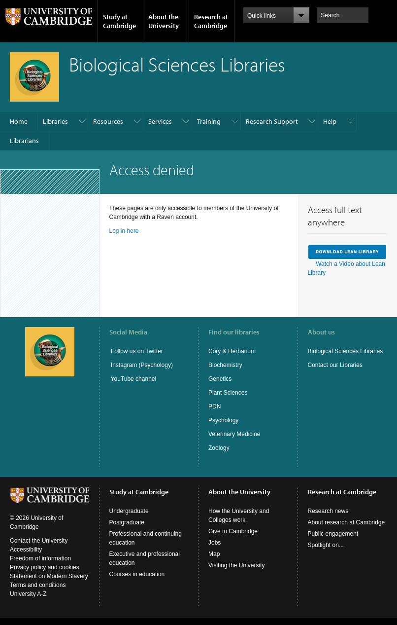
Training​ (209, 121)
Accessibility (26, 549)
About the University (163, 21)
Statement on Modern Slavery (49, 576)
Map (214, 554)
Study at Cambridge (119, 21)
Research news (328, 511)
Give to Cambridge (233, 531)
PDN (214, 406)
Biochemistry (225, 365)
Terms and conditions (38, 585)
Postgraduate (126, 522)
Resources (108, 121)
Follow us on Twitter (136, 351)
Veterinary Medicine (234, 434)
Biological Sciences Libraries (345, 351)
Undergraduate (129, 511)
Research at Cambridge (211, 21)
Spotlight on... (326, 545)
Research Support (272, 121)
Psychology (223, 420)
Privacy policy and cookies (44, 567)
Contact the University (38, 540)
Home (19, 121)
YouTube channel (133, 378)
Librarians (24, 140)
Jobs (214, 542)
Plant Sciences (227, 392)
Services (160, 121)
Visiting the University (236, 565)
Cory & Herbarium (232, 351)
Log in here (124, 230)
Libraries (55, 121)
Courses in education (137, 574)
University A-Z (28, 593)
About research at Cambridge (346, 522)
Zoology (219, 447)
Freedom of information (40, 558)
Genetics (220, 378)
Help (329, 121)
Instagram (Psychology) (142, 365)
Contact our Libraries (335, 365)
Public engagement (333, 533)
